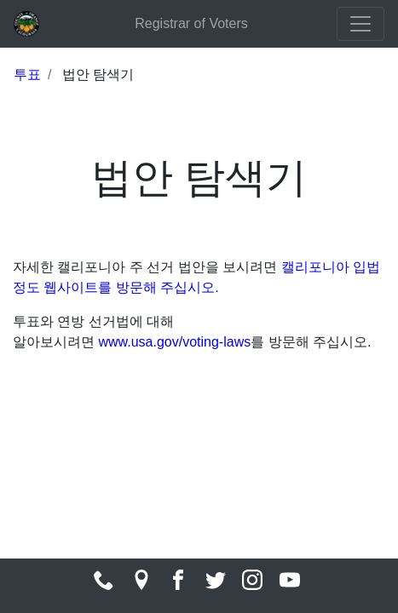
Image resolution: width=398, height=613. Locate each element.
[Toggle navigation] (360, 24)
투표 (27, 74)
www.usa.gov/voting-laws (174, 342)
